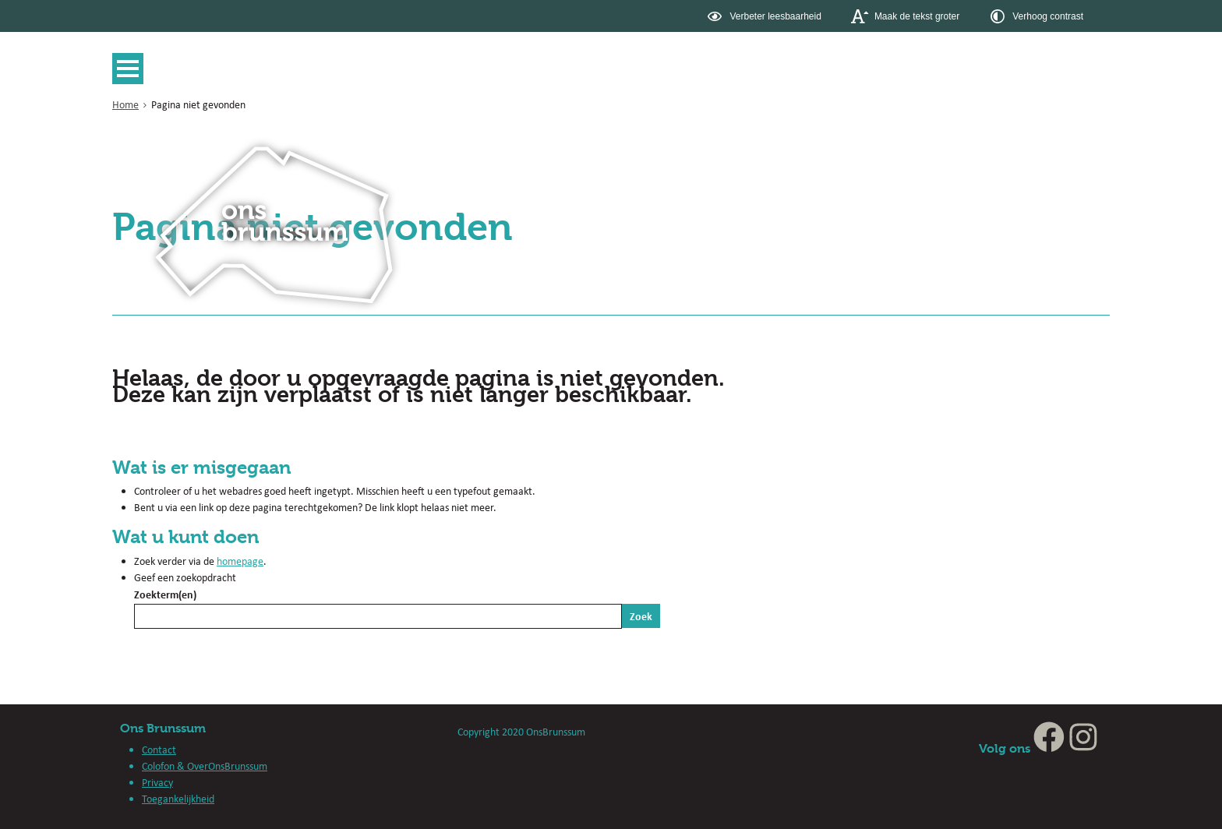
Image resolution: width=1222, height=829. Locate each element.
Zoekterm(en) (165, 594)
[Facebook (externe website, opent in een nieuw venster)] (1049, 748)
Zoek (641, 616)
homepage (240, 561)
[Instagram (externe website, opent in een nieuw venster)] (1083, 748)
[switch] (765, 16)
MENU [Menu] (131, 68)
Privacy (157, 782)
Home (125, 104)
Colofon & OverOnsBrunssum (204, 766)
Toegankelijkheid (178, 799)
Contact (159, 750)
